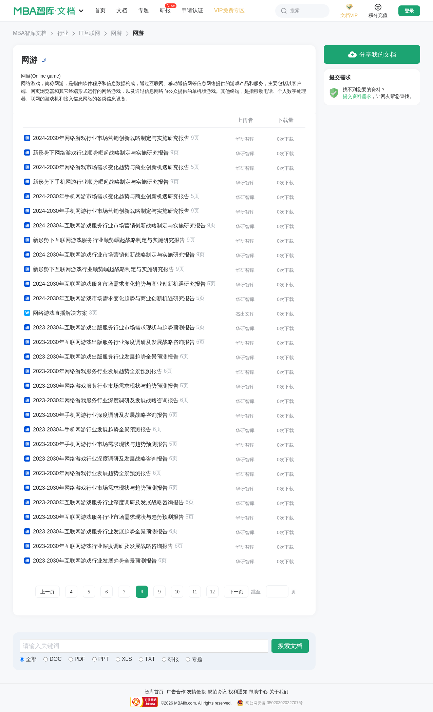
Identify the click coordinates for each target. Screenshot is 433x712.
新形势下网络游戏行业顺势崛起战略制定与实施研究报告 (96, 153)
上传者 (245, 120)
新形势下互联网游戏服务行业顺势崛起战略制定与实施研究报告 (104, 240)
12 (212, 591)
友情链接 (196, 691)
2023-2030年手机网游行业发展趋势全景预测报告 (87, 429)
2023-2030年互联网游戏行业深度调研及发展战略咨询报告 (98, 546)
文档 (121, 10)
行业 (62, 33)
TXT (147, 659)
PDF (77, 659)
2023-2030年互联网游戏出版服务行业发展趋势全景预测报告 (100, 357)
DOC (52, 659)
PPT (100, 659)
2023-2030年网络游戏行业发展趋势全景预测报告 (87, 473)
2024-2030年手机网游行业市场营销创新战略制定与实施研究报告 (106, 211)
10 (177, 591)
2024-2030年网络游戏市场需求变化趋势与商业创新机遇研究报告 (106, 167)
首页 (100, 10)
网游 (116, 33)
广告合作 (176, 691)
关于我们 (278, 691)
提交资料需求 (357, 96)
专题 (143, 10)
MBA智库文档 (29, 33)
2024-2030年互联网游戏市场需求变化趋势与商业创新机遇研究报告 (109, 298)
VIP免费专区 (229, 10)
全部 (28, 659)
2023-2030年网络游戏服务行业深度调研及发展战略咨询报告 (100, 400)
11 (194, 591)
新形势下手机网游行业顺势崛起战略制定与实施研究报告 (96, 182)
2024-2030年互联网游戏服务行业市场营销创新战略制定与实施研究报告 (114, 225)
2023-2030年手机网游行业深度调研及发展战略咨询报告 (95, 415)
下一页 (236, 591)
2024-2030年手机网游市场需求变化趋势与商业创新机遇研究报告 (106, 196)
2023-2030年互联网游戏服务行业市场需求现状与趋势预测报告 (103, 517)
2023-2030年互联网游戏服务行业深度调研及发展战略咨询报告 (103, 502)
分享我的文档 (372, 54)
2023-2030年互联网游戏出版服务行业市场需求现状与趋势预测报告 (109, 327)
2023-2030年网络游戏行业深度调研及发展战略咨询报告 (95, 459)
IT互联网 (89, 33)
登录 (409, 11)
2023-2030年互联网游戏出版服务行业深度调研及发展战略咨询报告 (109, 342)
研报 (165, 10)
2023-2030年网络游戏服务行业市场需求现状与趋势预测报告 (100, 386)
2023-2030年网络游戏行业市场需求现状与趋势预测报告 (95, 488)
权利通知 (237, 691)
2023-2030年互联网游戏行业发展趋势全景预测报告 (90, 561)
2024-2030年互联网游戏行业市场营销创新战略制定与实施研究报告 (109, 255)
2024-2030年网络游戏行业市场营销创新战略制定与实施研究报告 (106, 138)
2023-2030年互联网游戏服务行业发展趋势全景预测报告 (95, 531)
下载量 (285, 120)
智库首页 (154, 691)
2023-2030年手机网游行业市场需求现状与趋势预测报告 (95, 444)
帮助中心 (258, 691)
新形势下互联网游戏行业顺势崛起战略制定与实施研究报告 (98, 269)
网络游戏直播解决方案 (55, 313)
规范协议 (217, 691)
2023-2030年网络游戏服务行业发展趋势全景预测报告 (92, 371)
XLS (124, 659)
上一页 (47, 591)
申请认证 (192, 10)
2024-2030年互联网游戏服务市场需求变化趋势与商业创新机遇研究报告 (114, 284)
